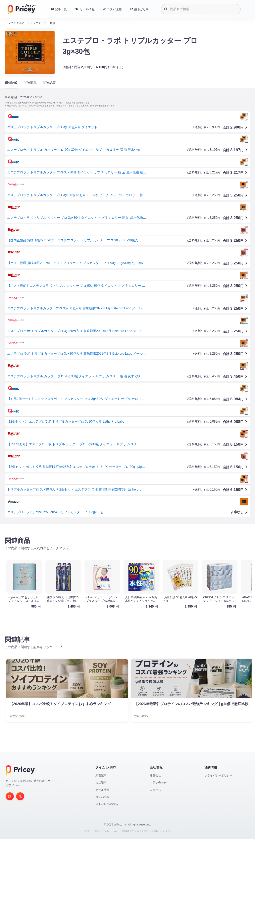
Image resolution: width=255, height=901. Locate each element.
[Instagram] (10, 858)
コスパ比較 (102, 858)
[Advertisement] (124, 558)
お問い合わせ (158, 844)
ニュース (155, 851)
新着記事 (101, 837)
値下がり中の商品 (106, 866)
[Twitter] (20, 858)
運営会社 (155, 837)
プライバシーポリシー (218, 837)
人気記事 (101, 844)
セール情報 (102, 851)
